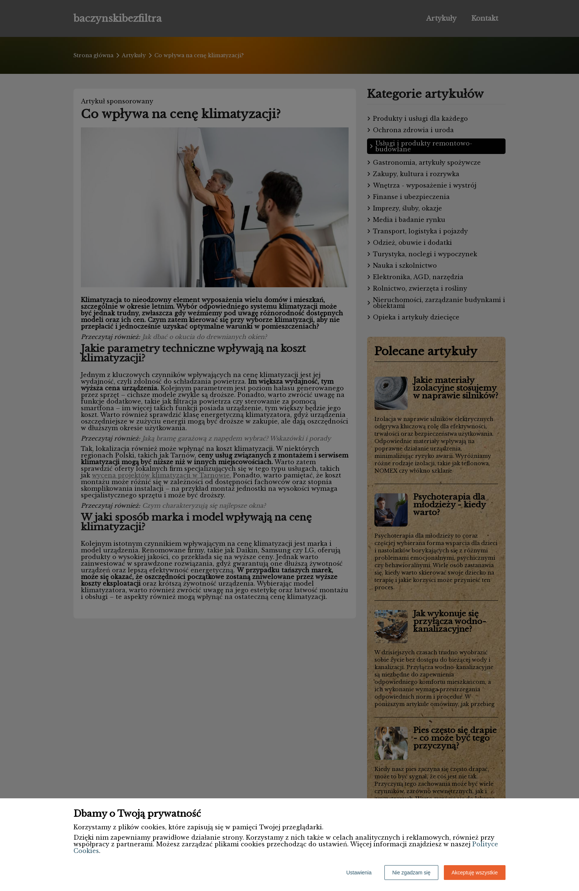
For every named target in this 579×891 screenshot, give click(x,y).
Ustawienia (358, 872)
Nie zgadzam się (411, 872)
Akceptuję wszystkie (475, 872)
